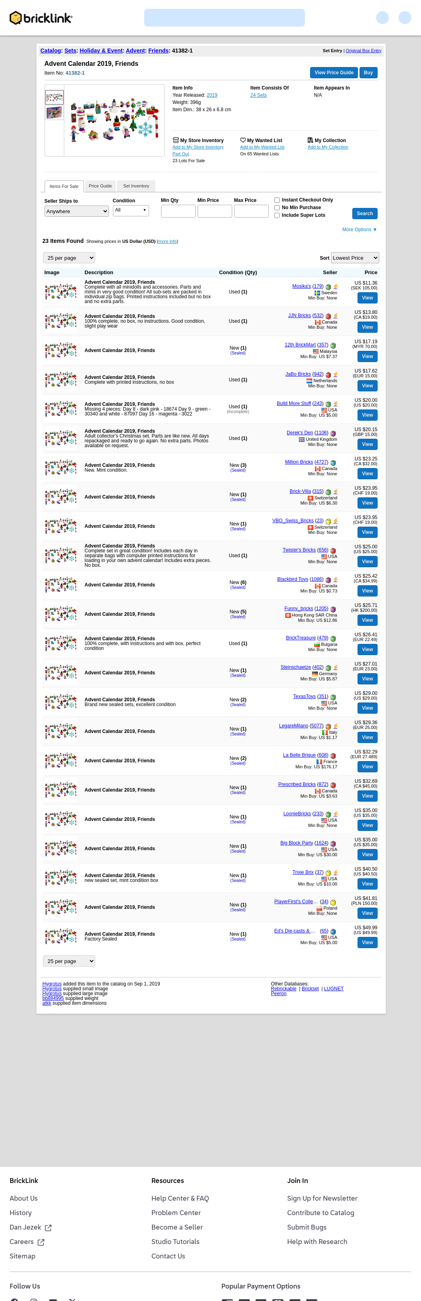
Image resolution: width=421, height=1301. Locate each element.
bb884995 (53, 998)
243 (318, 403)
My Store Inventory (202, 140)
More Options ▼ (359, 229)
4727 (321, 462)
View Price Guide (334, 72)
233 (318, 813)
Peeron (279, 993)
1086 (316, 579)
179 (318, 286)
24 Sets (258, 95)
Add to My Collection (328, 147)
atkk (47, 1003)
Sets (70, 50)
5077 (316, 726)
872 (323, 784)
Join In (297, 1181)
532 (318, 315)
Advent (135, 50)
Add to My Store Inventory (198, 147)
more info (167, 241)
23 (319, 520)
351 (323, 696)
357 (323, 345)
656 (323, 550)
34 (324, 901)
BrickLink (24, 1181)
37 (319, 872)
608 (323, 755)
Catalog (51, 50)
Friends (158, 50)
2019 (211, 95)
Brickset (310, 989)
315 (318, 491)
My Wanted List (264, 140)
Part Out (181, 153)
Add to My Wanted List (262, 147)
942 (318, 374)
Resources (167, 1181)
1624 (321, 843)
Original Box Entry (364, 50)
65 (324, 931)
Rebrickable (283, 989)
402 (318, 667)
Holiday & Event (101, 50)
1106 (321, 433)
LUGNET (334, 989)
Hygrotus (52, 984)
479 (323, 638)
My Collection (330, 140)
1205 (321, 608)
